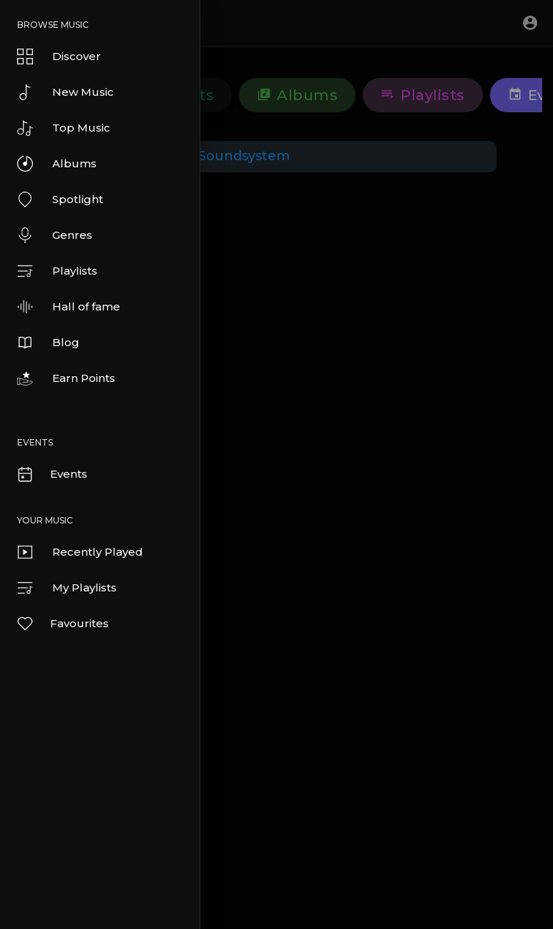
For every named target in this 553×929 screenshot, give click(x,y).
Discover (59, 56)
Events (51, 474)
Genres (54, 235)
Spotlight (60, 199)
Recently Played (80, 552)
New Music (65, 92)
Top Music (63, 128)
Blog (48, 342)
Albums (57, 164)
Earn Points (66, 378)
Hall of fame (68, 307)
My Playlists (67, 588)
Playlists (57, 271)
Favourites (62, 623)
